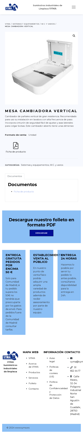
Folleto (32, 383)
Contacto (34, 388)
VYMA (32, 358)
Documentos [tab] (14, 176)
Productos (34, 372)
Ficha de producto (16, 151)
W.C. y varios (56, 165)
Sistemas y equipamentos (35, 165)
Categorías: (12, 165)
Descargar (41, 233)
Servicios (33, 377)
